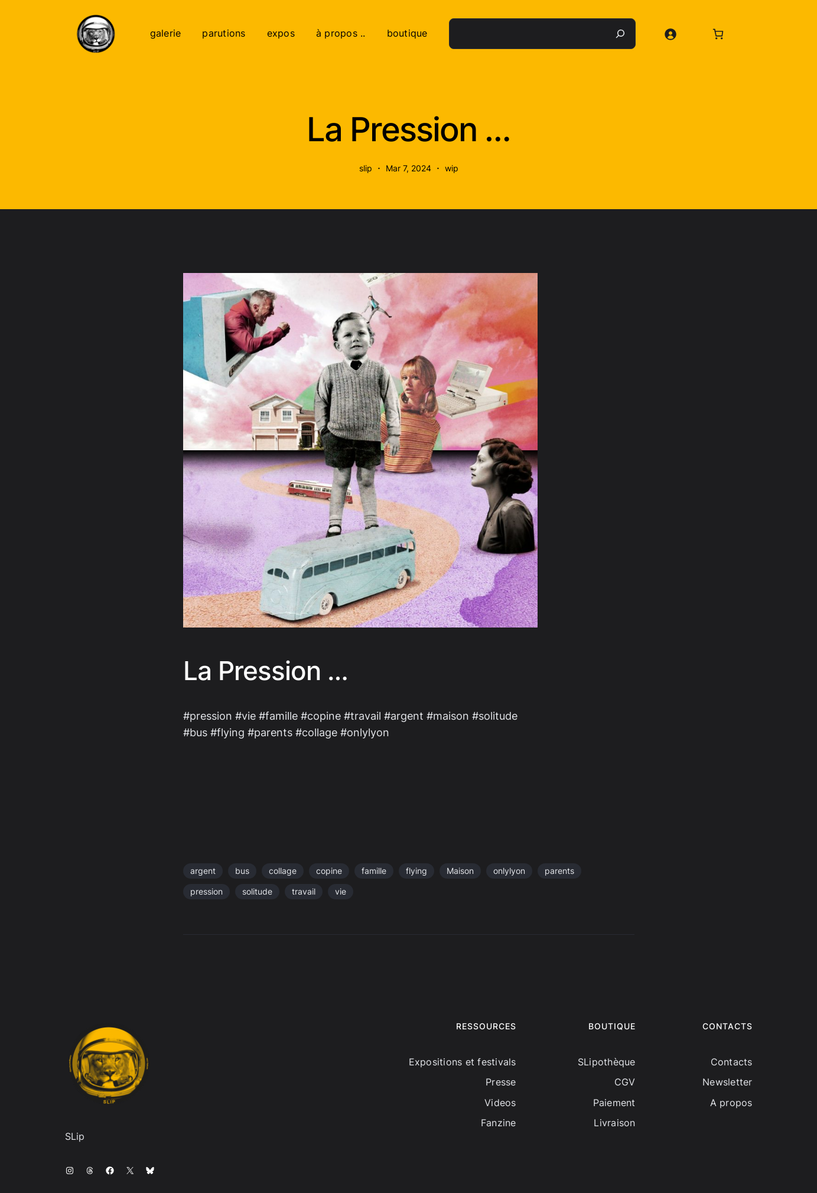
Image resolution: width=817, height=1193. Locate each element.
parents (559, 871)
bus (242, 871)
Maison (460, 871)
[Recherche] (620, 33)
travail (303, 891)
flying (416, 871)
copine (329, 871)
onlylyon (509, 871)
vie (340, 891)
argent (203, 871)
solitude (257, 891)
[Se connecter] (670, 34)
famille (374, 871)
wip (451, 168)
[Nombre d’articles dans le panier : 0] (718, 34)
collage (283, 871)
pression (206, 891)
